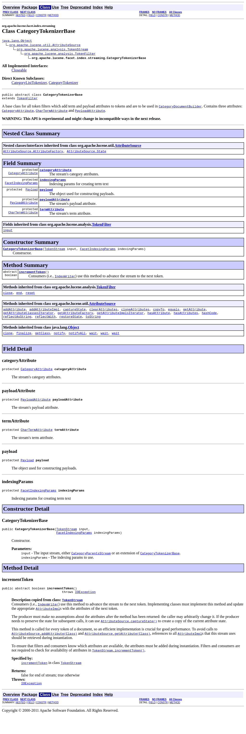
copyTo (158, 319)
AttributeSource (128, 148)
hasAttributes (186, 323)
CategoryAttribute (23, 177)
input (7, 237)
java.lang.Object (17, 41)
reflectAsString (17, 328)
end (19, 302)
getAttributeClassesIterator (28, 323)
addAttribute (14, 319)
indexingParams (53, 184)
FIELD (30, 15)
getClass (42, 345)
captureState (74, 319)
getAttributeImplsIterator (120, 323)
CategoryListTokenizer (29, 83)
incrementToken (32, 280)
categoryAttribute (56, 173)
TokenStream (54, 257)
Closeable (19, 71)
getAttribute (194, 319)
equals (173, 319)
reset (30, 302)
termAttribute (52, 215)
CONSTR (41, 15)
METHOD (53, 15)
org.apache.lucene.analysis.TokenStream (52, 50)
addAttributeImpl (44, 319)
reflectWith (45, 328)
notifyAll (77, 345)
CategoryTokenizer (63, 83)
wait (93, 345)
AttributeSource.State (86, 154)
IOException (85, 610)
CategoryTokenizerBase (23, 257)
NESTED (20, 15)
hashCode (209, 323)
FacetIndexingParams (21, 188)
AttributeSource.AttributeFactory (33, 154)
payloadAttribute (55, 205)
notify (59, 345)
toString (93, 328)
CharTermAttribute (23, 220)
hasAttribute (159, 323)
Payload (32, 194)
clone (7, 345)
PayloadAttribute (24, 209)
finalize (23, 345)
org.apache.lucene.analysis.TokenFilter (59, 54)
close (7, 302)
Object (73, 339)
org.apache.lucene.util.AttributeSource (44, 45)
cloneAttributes (135, 319)
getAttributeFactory (75, 323)
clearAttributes (103, 319)
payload (46, 194)
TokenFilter (27, 100)
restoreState (70, 328)
